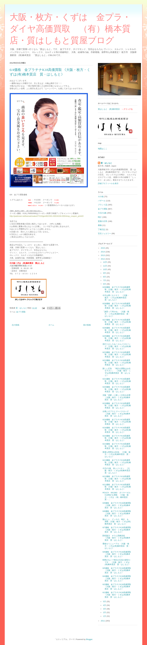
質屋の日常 (102, 221)
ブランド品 (102, 205)
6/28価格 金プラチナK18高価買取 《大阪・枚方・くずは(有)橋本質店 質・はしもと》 (116, 305)
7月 (105, 280)
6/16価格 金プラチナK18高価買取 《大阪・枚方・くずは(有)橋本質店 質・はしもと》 (116, 430)
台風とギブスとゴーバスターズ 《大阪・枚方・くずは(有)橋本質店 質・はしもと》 (116, 413)
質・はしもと (106, 163)
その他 (101, 196)
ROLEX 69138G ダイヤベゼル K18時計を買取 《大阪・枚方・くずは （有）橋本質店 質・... (117, 496)
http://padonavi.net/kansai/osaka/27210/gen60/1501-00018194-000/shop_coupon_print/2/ (47, 216)
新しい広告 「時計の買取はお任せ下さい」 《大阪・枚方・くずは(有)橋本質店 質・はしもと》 (116, 371)
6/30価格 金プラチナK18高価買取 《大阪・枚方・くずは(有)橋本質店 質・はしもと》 (116, 289)
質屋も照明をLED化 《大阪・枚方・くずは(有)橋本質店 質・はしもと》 (116, 454)
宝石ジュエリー (104, 233)
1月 (105, 616)
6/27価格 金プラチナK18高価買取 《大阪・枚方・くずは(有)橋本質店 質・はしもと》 (116, 322)
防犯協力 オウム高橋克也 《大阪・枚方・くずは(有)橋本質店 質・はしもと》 (116, 538)
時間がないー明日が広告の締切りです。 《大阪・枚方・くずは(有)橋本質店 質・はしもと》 (116, 562)
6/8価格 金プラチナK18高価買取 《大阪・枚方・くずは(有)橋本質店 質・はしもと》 (116, 513)
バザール (101, 201)
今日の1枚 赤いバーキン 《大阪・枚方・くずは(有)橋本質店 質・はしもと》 (117, 470)
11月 (105, 266)
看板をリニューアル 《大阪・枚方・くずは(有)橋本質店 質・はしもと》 (116, 546)
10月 (105, 269)
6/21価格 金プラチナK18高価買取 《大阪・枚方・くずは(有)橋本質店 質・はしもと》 (116, 381)
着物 (100, 225)
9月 (105, 273)
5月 (105, 601)
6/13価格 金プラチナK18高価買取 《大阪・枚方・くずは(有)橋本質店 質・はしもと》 (116, 462)
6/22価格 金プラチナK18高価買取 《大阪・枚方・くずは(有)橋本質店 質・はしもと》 (116, 362)
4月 (105, 605)
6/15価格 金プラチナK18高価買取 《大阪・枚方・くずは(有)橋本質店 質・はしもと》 (116, 438)
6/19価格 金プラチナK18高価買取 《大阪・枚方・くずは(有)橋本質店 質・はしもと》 (116, 405)
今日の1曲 (102, 213)
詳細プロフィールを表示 (108, 183)
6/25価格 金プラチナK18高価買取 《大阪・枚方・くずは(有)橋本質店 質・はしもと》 (116, 338)
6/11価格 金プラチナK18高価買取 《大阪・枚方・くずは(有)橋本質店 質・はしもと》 (116, 486)
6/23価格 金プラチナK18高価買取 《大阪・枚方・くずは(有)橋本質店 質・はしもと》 (116, 354)
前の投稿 (87, 325)
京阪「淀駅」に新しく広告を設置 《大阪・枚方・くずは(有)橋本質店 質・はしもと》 (116, 397)
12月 (105, 262)
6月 (105, 284)
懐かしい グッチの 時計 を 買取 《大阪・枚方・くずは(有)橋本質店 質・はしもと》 (116, 521)
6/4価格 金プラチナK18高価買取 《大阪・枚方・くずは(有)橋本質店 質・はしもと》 (116, 578)
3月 (105, 609)
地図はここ (102, 149)
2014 (103, 252)
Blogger (89, 639)
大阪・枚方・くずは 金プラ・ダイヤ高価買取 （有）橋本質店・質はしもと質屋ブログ (70, 28)
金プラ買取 (21, 312)
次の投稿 (15, 325)
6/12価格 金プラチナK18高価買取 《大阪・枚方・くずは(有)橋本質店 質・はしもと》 (116, 478)
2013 (103, 255)
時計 (100, 217)
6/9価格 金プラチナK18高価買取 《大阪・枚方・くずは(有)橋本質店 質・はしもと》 (116, 505)
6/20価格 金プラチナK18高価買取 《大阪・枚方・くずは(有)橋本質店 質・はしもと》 (116, 389)
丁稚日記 (101, 229)
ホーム (51, 325)
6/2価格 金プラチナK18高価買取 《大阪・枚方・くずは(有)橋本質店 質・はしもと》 (116, 586)
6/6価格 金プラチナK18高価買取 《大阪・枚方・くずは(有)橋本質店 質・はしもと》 (116, 554)
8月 (105, 277)
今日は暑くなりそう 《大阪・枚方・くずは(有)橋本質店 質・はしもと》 (115, 297)
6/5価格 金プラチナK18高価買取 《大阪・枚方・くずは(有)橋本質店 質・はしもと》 (116, 570)
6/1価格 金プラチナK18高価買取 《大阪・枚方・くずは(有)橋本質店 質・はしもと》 (116, 594)
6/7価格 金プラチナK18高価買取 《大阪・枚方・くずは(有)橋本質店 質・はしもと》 (116, 529)
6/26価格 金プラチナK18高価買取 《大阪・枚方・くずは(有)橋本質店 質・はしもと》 (116, 330)
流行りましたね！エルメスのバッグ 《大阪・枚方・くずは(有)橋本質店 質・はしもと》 (116, 346)
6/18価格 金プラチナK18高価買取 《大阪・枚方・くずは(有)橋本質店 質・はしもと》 (116, 421)
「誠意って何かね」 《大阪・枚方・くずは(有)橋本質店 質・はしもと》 (116, 313)
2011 (103, 621)
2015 (103, 248)
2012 (103, 259)
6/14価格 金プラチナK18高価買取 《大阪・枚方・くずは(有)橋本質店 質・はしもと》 (116, 446)
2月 (105, 612)
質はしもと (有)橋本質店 (109, 109)
